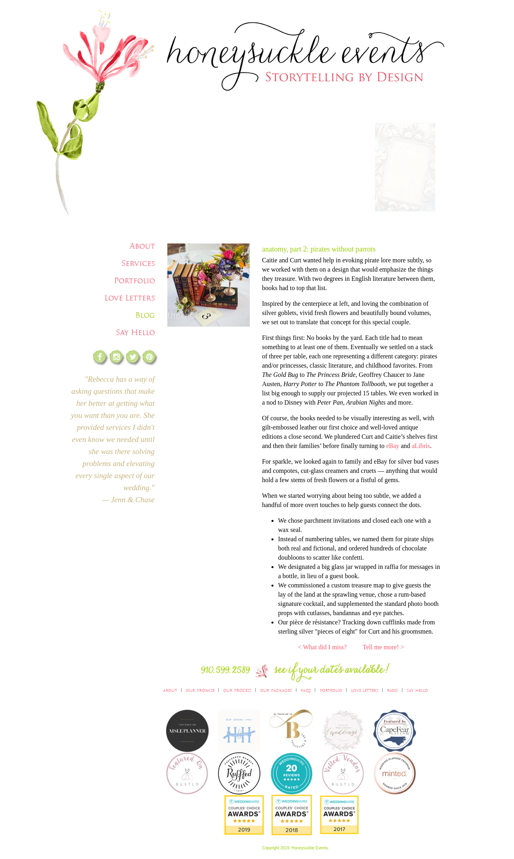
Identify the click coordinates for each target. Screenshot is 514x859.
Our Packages (276, 690)
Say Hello (135, 332)
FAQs (306, 690)
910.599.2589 (225, 672)
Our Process (237, 690)
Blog (145, 315)
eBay (392, 445)
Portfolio (134, 280)
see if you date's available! (332, 672)
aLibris (421, 445)
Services (138, 263)
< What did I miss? (322, 647)
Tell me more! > (383, 647)
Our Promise (200, 690)
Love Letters (129, 298)
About (142, 246)
